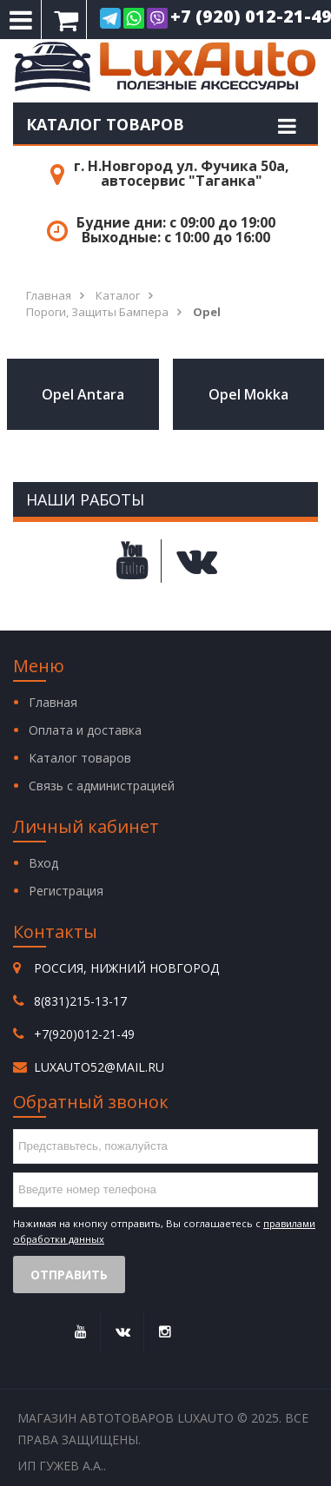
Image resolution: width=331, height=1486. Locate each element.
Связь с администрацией (102, 785)
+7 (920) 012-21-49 (202, 18)
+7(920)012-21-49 (84, 1034)
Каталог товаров (105, 124)
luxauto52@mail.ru (99, 1067)
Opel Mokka (248, 394)
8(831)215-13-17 (80, 1001)
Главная (53, 702)
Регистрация (66, 890)
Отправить (69, 1274)
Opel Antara (83, 394)
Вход (43, 863)
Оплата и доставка (85, 730)
